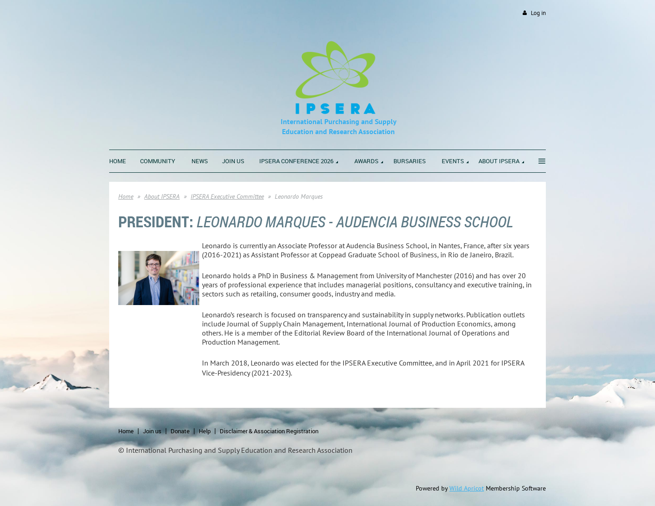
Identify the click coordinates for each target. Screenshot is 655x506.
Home (125, 196)
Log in (538, 13)
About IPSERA (162, 196)
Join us (152, 431)
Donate (180, 431)
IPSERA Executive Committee (227, 196)
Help (205, 431)
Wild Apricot (466, 488)
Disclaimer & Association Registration (269, 431)
